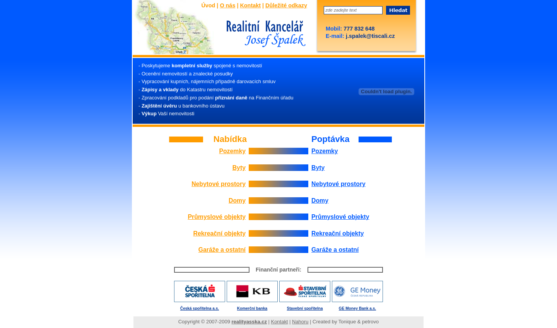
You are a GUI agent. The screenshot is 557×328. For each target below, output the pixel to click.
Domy (237, 200)
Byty (239, 167)
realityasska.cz (249, 322)
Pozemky (232, 151)
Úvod (208, 5)
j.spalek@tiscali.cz (369, 36)
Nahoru (300, 322)
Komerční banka (252, 308)
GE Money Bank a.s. (357, 308)
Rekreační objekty (219, 233)
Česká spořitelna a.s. (199, 308)
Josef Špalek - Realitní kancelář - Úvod (263, 34)
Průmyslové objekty (217, 217)
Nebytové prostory (218, 184)
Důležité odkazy (286, 5)
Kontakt (250, 5)
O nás (227, 5)
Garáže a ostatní (222, 249)
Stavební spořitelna (305, 308)
